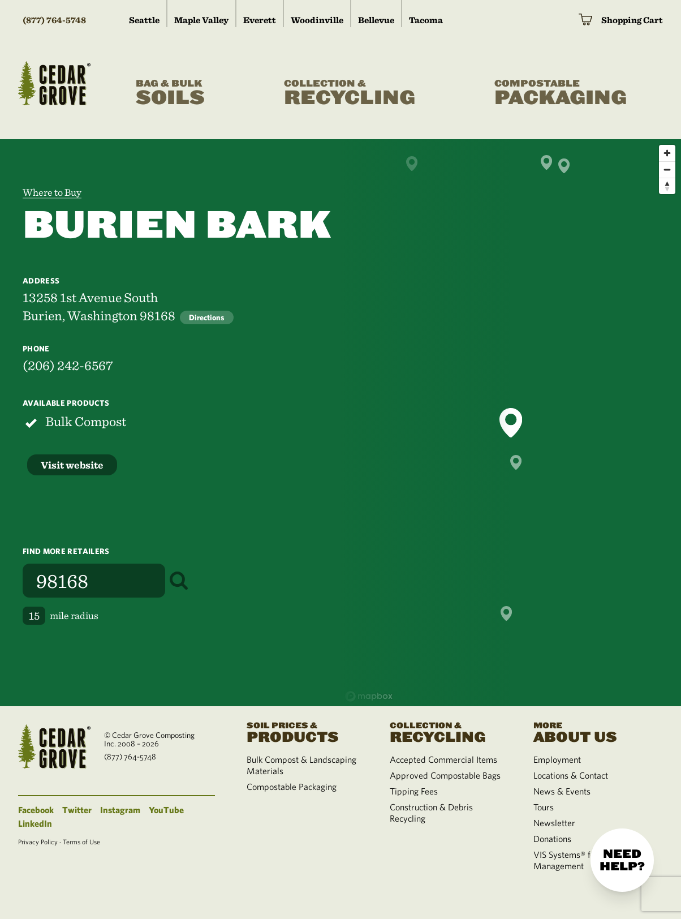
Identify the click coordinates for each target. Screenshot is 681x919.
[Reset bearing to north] (667, 186)
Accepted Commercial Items (443, 759)
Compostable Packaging (292, 786)
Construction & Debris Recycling (431, 812)
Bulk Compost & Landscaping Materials (301, 765)
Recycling (349, 93)
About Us (591, 731)
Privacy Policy (38, 841)
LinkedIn (35, 823)
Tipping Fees (414, 791)
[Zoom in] (667, 153)
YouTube (166, 810)
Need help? (622, 860)
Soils (170, 93)
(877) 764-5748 (54, 20)
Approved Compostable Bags (445, 775)
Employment (557, 759)
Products (305, 731)
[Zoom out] (667, 169)
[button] (510, 422)
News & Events (562, 791)
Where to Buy (52, 192)
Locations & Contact (570, 775)
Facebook (36, 810)
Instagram (120, 810)
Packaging (560, 93)
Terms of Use (81, 841)
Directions (207, 317)
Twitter (77, 810)
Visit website (72, 465)
